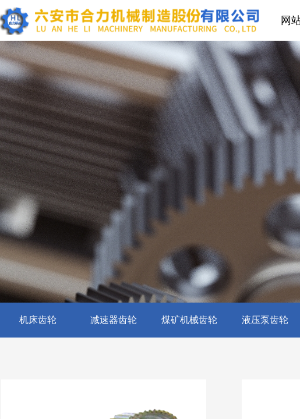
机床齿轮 (38, 320)
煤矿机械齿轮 (189, 320)
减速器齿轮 (113, 320)
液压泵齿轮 (265, 320)
